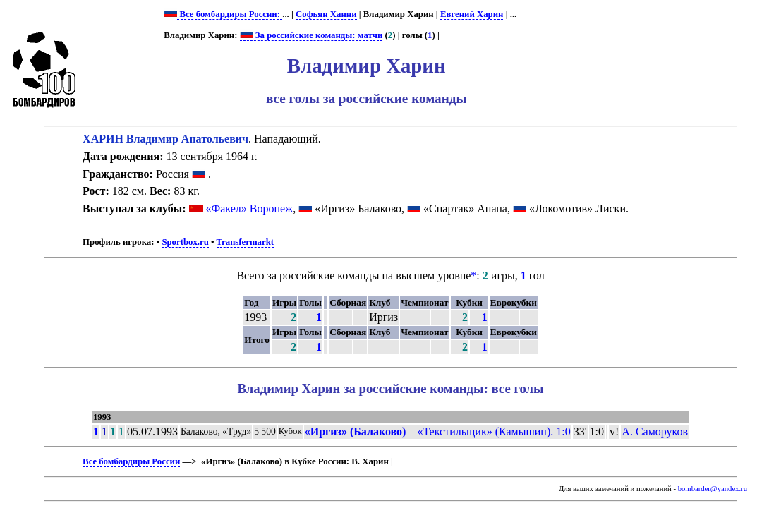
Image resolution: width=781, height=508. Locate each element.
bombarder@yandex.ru (712, 488)
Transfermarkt (245, 242)
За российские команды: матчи (311, 35)
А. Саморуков (655, 431)
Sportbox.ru (185, 242)
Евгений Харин (472, 14)
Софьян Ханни (326, 14)
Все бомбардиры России (131, 461)
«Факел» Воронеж (249, 208)
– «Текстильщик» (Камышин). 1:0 (438, 431)
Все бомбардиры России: (229, 14)
